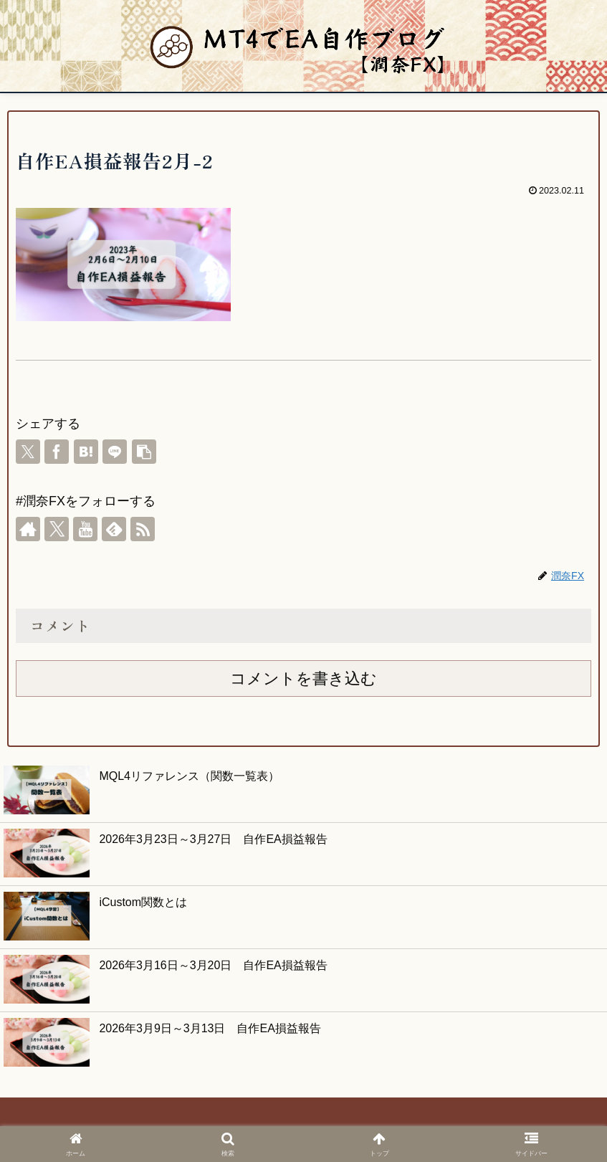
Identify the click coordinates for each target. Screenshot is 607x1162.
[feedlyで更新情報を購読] (114, 529)
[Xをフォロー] (56, 529)
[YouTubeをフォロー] (85, 529)
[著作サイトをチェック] (28, 529)
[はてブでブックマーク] (86, 451)
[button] (144, 451)
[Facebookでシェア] (56, 451)
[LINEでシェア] (114, 451)
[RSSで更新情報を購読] (142, 529)
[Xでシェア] (28, 451)
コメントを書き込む (303, 678)
